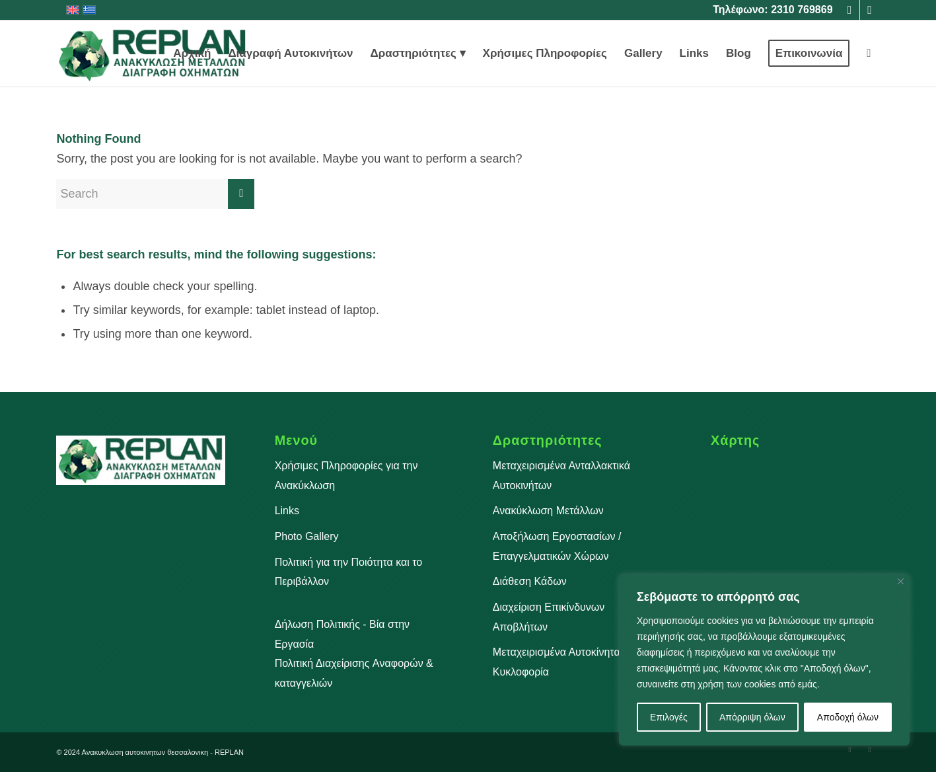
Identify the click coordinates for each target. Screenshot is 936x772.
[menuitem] (191, 53)
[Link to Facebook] (849, 10)
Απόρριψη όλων (752, 717)
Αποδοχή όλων (848, 717)
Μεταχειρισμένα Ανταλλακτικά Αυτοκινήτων (561, 475)
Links (287, 510)
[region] (764, 660)
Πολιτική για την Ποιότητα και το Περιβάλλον (349, 572)
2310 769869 (801, 9)
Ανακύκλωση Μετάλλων (548, 510)
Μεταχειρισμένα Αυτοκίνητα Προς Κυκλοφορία (570, 661)
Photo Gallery (307, 536)
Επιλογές (669, 717)
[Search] (868, 53)
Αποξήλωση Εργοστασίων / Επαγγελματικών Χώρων (557, 546)
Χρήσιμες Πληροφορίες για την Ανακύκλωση (346, 475)
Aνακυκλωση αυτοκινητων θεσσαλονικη (145, 752)
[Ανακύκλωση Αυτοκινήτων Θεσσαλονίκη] (153, 53)
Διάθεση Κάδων (530, 581)
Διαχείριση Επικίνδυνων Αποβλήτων (548, 617)
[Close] (901, 581)
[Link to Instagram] (870, 10)
